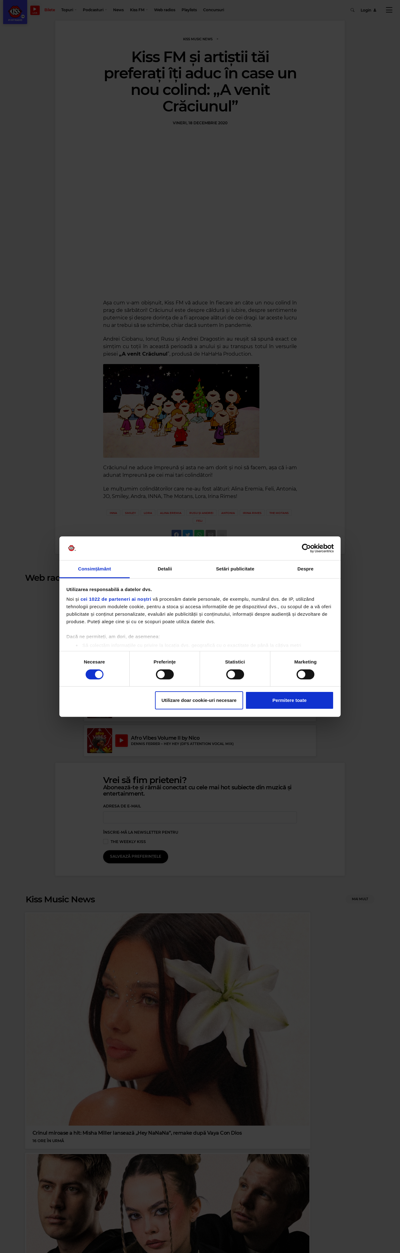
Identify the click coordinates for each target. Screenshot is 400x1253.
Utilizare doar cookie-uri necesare (199, 700)
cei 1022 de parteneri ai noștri (116, 599)
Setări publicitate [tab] (235, 568)
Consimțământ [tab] (94, 568)
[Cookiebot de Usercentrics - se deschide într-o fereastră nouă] (306, 548)
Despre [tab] (305, 568)
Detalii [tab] (165, 568)
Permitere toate (289, 700)
